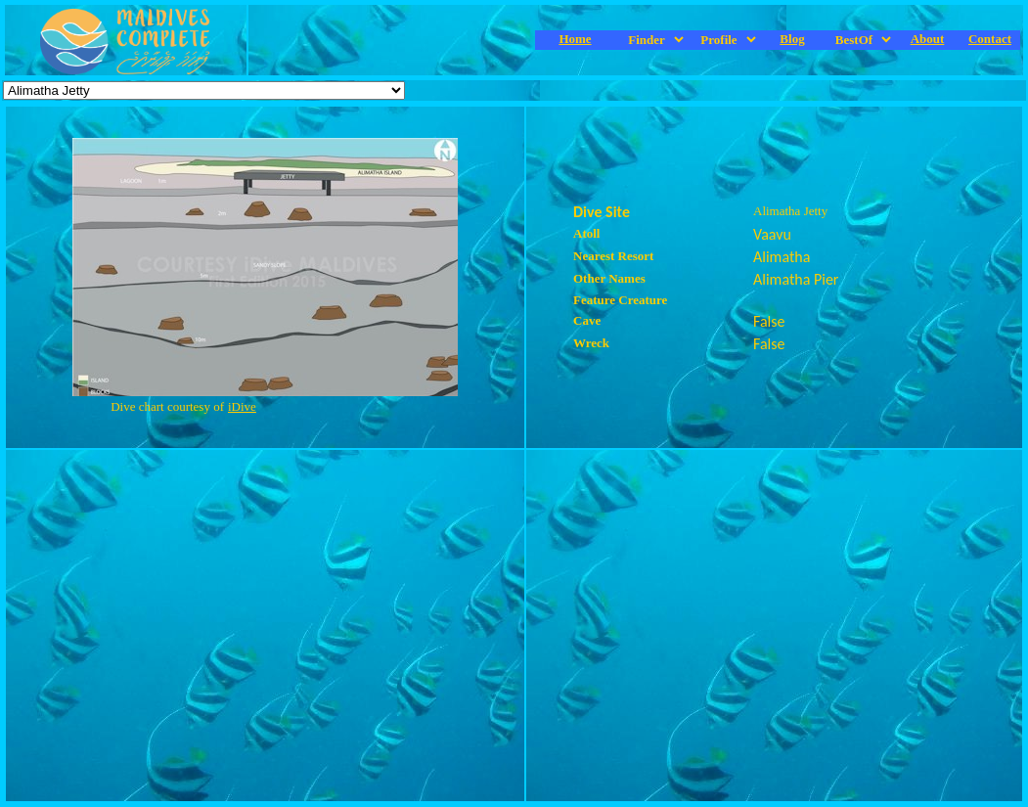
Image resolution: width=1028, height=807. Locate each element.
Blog (792, 38)
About (928, 38)
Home (575, 38)
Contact (989, 38)
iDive (242, 406)
